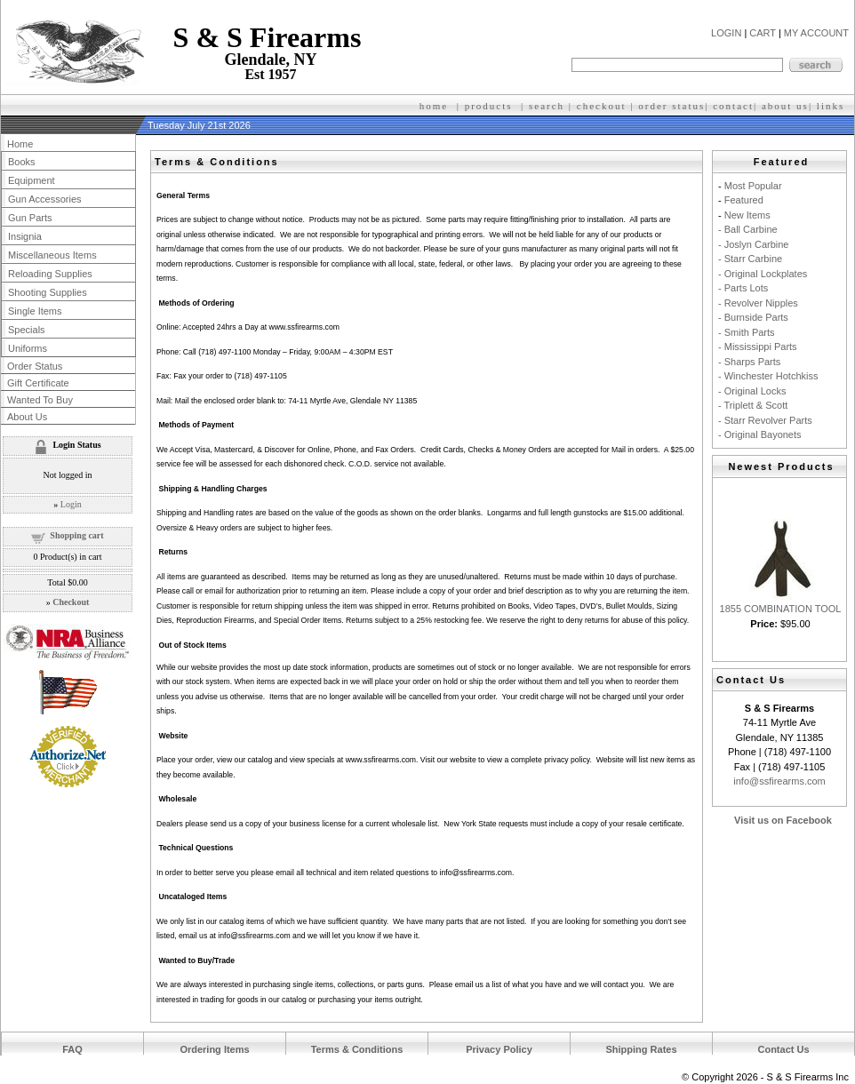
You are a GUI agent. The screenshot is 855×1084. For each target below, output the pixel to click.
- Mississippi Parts (757, 346)
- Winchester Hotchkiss (768, 376)
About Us (27, 416)
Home (20, 144)
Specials (26, 329)
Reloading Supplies (50, 273)
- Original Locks (752, 391)
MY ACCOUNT (816, 33)
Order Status (34, 366)
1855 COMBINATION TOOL (781, 608)
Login (71, 504)
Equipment (31, 180)
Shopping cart (76, 535)
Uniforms (27, 348)
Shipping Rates (640, 1049)
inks (832, 105)
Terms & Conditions (357, 1049)
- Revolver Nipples (758, 303)
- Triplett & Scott (752, 405)
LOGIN (726, 33)
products (489, 105)
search (546, 105)
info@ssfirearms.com (779, 781)
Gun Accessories (45, 199)
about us (785, 105)
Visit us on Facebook (783, 820)
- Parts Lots (743, 288)
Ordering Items (214, 1049)
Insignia (25, 236)
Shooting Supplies (47, 292)
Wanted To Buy (40, 400)
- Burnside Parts (753, 317)
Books (22, 161)
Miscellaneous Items (52, 255)
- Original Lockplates (762, 273)
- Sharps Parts (749, 361)
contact (733, 105)
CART (762, 33)
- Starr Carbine (750, 258)
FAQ (72, 1049)
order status (671, 105)
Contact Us (783, 1049)
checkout (602, 105)
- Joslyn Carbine (753, 244)
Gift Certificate (38, 383)
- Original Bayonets (760, 434)
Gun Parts (30, 217)
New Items (747, 215)
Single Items (35, 311)
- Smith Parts (746, 332)
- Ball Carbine (748, 229)
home (434, 105)
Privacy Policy (499, 1049)
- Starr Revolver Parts (765, 420)
